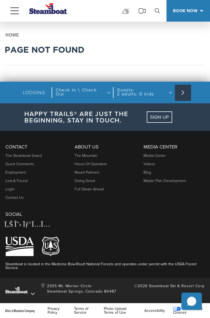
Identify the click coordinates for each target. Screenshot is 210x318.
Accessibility (154, 311)
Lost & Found (16, 181)
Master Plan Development (165, 181)
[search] (157, 11)
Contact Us (14, 197)
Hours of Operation (91, 164)
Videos (149, 164)
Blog (147, 172)
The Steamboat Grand (23, 155)
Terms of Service (81, 310)
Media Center (155, 155)
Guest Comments (19, 164)
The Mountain (86, 155)
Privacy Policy (53, 310)
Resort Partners (87, 172)
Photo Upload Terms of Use (115, 310)
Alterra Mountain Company (20, 311)
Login (10, 189)
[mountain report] (126, 11)
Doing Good (85, 181)
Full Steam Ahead (89, 189)
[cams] (142, 11)
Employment (15, 172)
